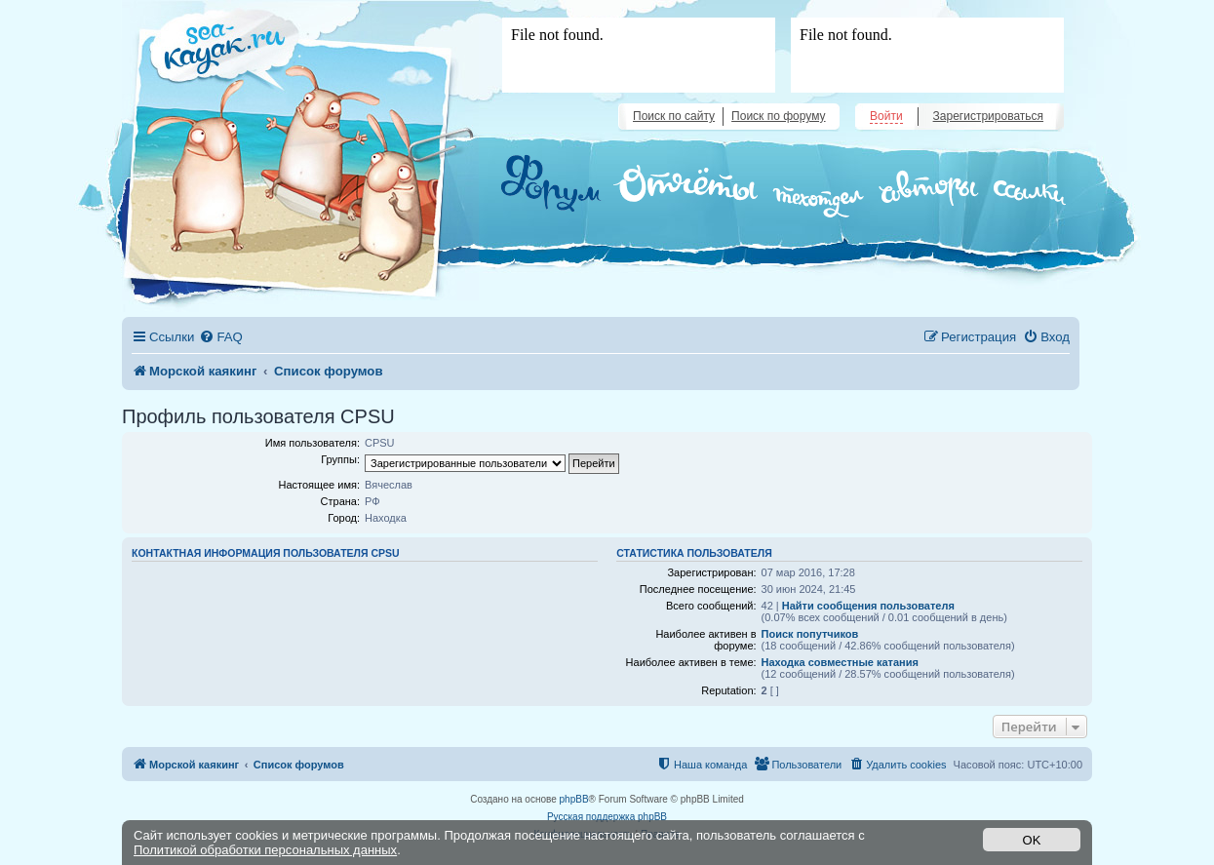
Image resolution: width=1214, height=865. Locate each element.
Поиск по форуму (778, 116)
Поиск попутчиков (810, 634)
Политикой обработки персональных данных (265, 850)
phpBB (574, 799)
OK (1032, 840)
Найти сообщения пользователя (868, 605)
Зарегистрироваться (988, 116)
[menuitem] (220, 337)
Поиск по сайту (674, 116)
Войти (886, 116)
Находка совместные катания (840, 662)
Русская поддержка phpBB (607, 816)
